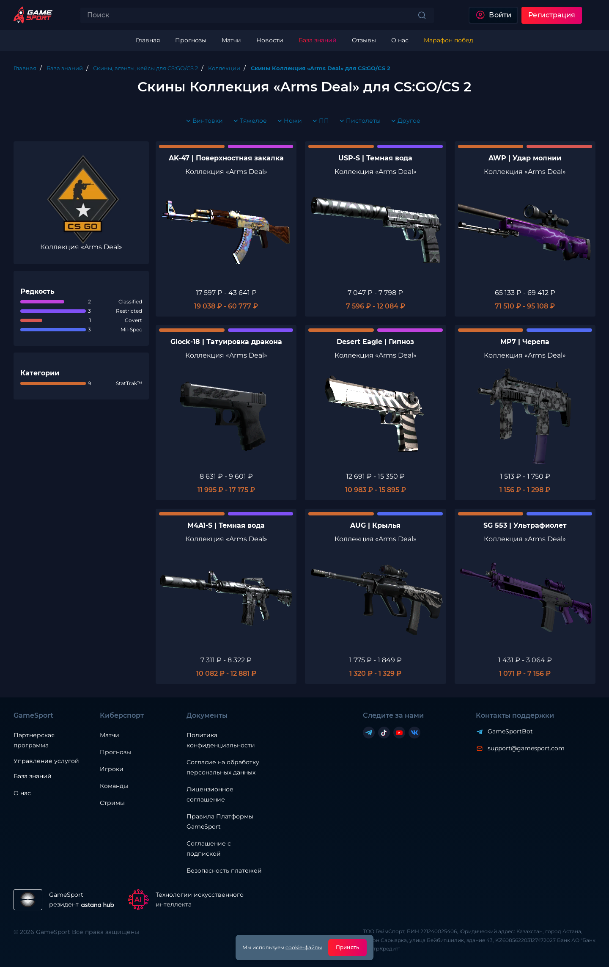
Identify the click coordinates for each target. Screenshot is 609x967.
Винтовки (202, 121)
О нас (22, 793)
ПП (319, 121)
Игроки (111, 769)
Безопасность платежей (224, 870)
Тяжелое (248, 121)
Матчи (109, 735)
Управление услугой (46, 761)
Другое (403, 121)
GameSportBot (510, 731)
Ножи (288, 121)
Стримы (112, 803)
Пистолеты (358, 121)
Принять (347, 947)
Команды (114, 786)
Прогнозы (115, 752)
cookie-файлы (303, 947)
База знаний (33, 776)
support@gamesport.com (526, 748)
